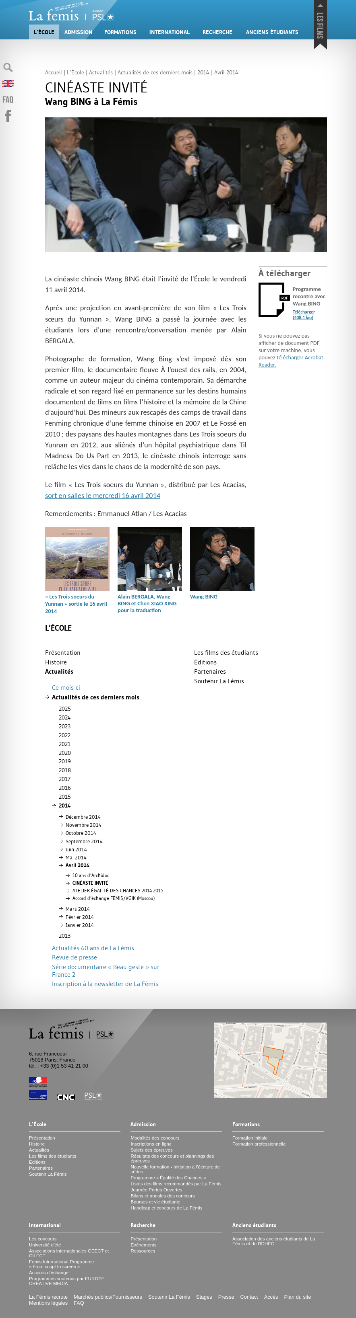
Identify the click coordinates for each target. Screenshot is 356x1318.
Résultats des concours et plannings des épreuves (172, 1158)
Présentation (63, 652)
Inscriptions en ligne (151, 1144)
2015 (65, 796)
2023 (64, 726)
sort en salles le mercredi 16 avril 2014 (102, 495)
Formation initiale (250, 1138)
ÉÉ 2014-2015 (118, 891)
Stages (204, 1297)
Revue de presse (74, 957)
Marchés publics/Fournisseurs (108, 1297)
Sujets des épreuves (151, 1150)
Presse (226, 1297)
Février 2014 (80, 917)
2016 (65, 787)
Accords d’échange (48, 1272)
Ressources (142, 1250)
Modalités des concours (154, 1138)
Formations (120, 32)
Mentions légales (48, 1303)
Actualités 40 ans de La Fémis (93, 948)
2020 (65, 752)
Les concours (43, 1238)
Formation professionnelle (259, 1144)
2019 (65, 761)
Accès (271, 1297)
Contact (249, 1297)
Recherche (217, 32)
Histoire (56, 662)
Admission (78, 32)
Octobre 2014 (81, 833)
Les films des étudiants (226, 652)
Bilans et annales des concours (162, 1195)
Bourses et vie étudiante (155, 1201)
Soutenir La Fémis (219, 681)
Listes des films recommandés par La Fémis (175, 1183)
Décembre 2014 (83, 817)
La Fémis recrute (48, 1297)
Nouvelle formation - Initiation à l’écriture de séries (174, 1169)
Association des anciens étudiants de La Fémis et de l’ (273, 1241)
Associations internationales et (69, 1253)
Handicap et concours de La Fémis (166, 1207)
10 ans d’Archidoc (90, 875)
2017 (64, 779)
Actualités (59, 671)
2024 (65, 717)
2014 (65, 805)
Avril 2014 (77, 865)
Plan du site (297, 1297)
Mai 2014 (76, 857)
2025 (65, 708)
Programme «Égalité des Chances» (168, 1177)
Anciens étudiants (272, 32)
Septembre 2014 (84, 841)
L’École (44, 32)
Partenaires (210, 671)
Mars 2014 (78, 909)
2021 (64, 744)
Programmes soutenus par (67, 1281)
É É (90, 883)
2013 (64, 935)
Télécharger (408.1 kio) (304, 314)
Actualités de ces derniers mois (95, 697)
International (169, 32)
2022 (64, 735)
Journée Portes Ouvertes (156, 1189)
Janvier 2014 (80, 925)
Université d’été (45, 1244)
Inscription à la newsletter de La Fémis (105, 984)
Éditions (205, 662)
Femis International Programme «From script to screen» (61, 1264)
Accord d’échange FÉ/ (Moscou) (113, 898)
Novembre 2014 (83, 825)
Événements (143, 1244)
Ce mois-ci (66, 687)
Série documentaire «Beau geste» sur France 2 (105, 970)
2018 (65, 770)
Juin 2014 (76, 849)
